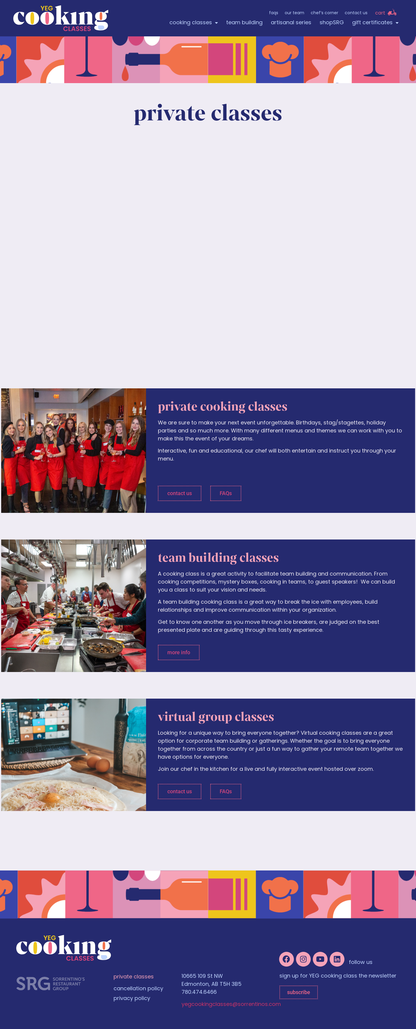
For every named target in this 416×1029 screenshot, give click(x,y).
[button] (179, 493)
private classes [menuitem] (134, 977)
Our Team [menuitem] (294, 13)
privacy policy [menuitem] (132, 998)
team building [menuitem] (244, 23)
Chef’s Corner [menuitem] (324, 13)
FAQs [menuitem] (273, 13)
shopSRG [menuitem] (332, 23)
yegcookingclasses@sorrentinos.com (231, 1004)
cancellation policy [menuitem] (138, 989)
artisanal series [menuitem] (291, 23)
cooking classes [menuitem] (193, 23)
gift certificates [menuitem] (375, 23)
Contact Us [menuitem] (356, 13)
